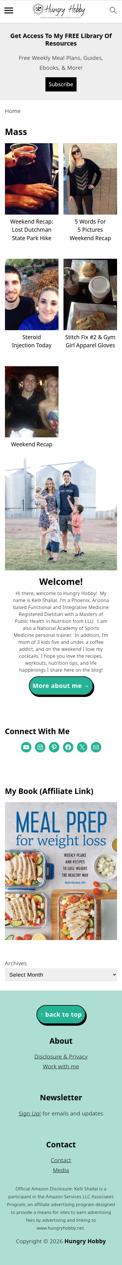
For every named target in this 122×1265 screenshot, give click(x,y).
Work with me (61, 1066)
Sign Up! (30, 1113)
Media (61, 1170)
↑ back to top (61, 1014)
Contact (61, 1160)
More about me (57, 685)
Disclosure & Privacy (61, 1056)
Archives (16, 963)
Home (13, 111)
